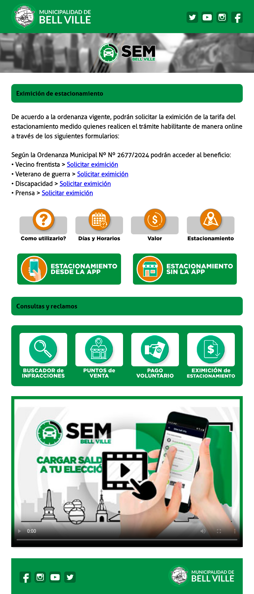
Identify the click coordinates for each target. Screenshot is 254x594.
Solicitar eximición (92, 165)
